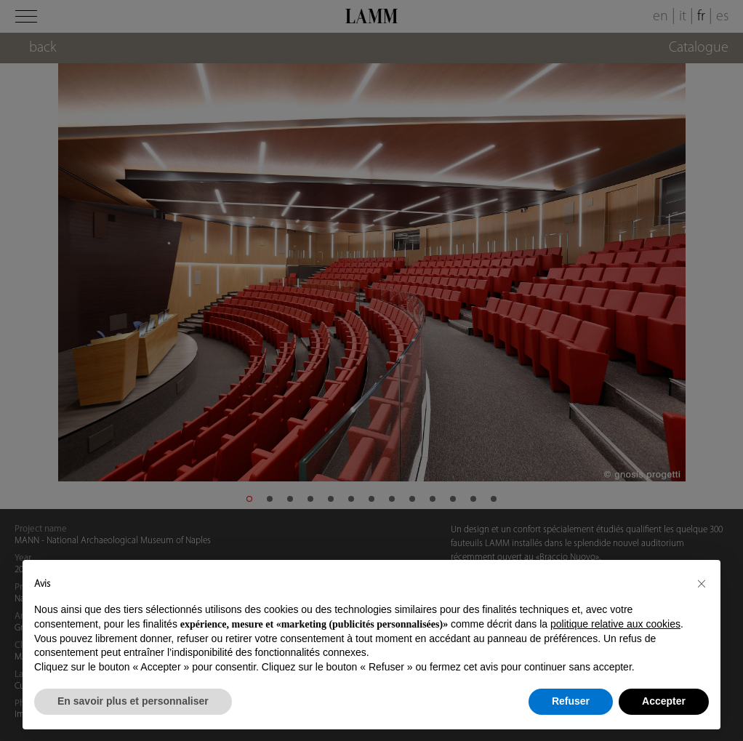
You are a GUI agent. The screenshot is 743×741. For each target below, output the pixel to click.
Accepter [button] (664, 701)
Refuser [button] (571, 701)
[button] (701, 583)
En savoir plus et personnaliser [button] (133, 701)
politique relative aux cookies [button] (615, 624)
